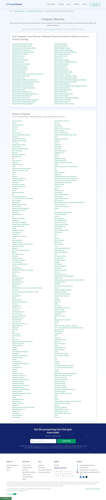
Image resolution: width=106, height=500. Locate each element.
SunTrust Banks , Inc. (60, 348)
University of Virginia (60, 391)
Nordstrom (15, 290)
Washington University (60, 407)
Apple (55, 137)
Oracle (14, 298)
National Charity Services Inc (20, 66)
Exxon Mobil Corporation (18, 210)
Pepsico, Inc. (57, 302)
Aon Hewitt (15, 137)
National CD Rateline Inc (60, 44)
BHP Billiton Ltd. (16, 157)
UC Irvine (14, 371)
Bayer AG (14, 153)
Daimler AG (15, 188)
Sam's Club (15, 330)
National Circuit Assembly (61, 70)
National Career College (18, 78)
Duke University (58, 196)
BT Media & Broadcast (60, 161)
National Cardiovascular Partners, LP (22, 96)
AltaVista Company (59, 131)
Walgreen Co (15, 405)
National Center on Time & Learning (64, 104)
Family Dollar (15, 212)
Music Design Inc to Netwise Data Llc (35, 11)
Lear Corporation (58, 258)
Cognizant (15, 177)
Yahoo (56, 415)
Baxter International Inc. (60, 151)
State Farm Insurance (60, 344)
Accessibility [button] (11, 494)
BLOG (68, 4)
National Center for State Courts (20, 98)
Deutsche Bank (58, 192)
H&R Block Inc (58, 228)
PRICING (61, 4)
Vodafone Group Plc (17, 403)
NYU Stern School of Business (62, 294)
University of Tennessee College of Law (65, 389)
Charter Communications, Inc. (20, 171)
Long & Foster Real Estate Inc (20, 264)
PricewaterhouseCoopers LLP (62, 308)
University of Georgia (18, 383)
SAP (13, 332)
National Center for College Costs (21, 50)
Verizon (56, 399)
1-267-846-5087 (82, 468)
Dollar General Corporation (61, 194)
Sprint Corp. (15, 340)
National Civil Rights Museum (62, 48)
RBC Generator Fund (17, 318)
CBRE (13, 167)
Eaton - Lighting (16, 200)
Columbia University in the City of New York (66, 179)
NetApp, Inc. (15, 286)
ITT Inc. (56, 246)
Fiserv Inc (56, 216)
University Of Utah (17, 391)
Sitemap (56, 465)
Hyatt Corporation (17, 240)
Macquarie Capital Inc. (60, 266)
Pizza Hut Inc (57, 306)
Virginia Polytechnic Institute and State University (67, 401)
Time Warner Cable (17, 358)
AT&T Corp (15, 143)
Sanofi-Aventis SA (59, 330)
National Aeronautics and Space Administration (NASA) (69, 280)
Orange (56, 298)
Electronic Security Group (19, 204)
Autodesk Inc (57, 145)
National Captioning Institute (62, 88)
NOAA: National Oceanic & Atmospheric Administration (27, 288)
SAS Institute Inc (58, 332)
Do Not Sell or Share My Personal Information (45, 471)
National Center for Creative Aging (63, 50)
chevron (14, 173)
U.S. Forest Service (17, 367)
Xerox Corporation (17, 415)
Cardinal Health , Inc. (17, 165)
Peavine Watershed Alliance (19, 302)
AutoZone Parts (16, 147)
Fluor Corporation (59, 218)
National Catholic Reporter (61, 96)
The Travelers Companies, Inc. (20, 356)
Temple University (59, 350)
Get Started (95, 4)
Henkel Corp (15, 234)
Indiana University (17, 242)
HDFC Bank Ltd (58, 232)
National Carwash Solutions (61, 60)
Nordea (56, 288)
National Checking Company (19, 68)
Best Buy (56, 155)
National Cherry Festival (60, 46)
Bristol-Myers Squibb (59, 159)
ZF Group (56, 417)
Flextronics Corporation (18, 218)
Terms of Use (67, 446)
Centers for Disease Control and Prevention (66, 167)
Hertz (55, 234)
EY (55, 210)
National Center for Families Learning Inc (23, 52)
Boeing (56, 157)
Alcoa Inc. (14, 129)
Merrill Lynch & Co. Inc (60, 274)
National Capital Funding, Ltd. (62, 84)
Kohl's (56, 254)
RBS (55, 318)
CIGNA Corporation (59, 173)
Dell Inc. (14, 190)
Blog (8, 470)
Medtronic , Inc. (16, 272)
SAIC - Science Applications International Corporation (68, 328)
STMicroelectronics (17, 346)
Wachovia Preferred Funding (62, 403)
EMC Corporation (16, 206)
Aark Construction (17, 121)
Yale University (16, 417)
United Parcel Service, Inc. (19, 375)
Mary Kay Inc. (57, 268)
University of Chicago (18, 377)
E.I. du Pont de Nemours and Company (22, 198)
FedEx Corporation (17, 214)
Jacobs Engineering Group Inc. (62, 248)
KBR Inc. (14, 252)
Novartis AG (15, 294)
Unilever (56, 371)
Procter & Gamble (59, 310)
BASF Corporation (17, 151)
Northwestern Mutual (60, 292)
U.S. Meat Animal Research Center (63, 367)
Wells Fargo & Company (60, 411)
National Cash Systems (18, 62)
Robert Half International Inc (20, 324)
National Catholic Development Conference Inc (25, 80)
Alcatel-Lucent (58, 127)
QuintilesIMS (57, 314)
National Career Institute (18, 90)
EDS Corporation (58, 200)
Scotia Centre (58, 334)
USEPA (14, 397)
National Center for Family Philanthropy (23, 84)
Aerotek (14, 123)
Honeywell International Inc (19, 236)
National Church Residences (19, 70)
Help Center (41, 468)
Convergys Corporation (18, 184)
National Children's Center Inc (62, 74)
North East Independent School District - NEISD (25, 292)
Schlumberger (16, 334)
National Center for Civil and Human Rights (23, 48)
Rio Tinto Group (16, 322)
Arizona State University (18, 139)
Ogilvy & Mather (16, 296)
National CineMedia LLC (60, 92)
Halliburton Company (18, 230)
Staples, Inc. (57, 342)
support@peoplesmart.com (86, 465)
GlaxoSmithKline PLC (60, 226)
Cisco (13, 175)
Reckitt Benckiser (17, 320)
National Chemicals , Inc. (60, 68)
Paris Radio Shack (17, 300)
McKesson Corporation (60, 270)
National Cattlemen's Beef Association (22, 44)
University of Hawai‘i (59, 383)
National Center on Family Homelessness (65, 52)
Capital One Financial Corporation (63, 163)
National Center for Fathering (20, 54)
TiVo (55, 358)
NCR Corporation (16, 284)
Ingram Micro (57, 242)
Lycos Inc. (14, 266)
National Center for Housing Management (23, 88)
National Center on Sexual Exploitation (22, 104)
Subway (56, 346)
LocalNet (56, 262)
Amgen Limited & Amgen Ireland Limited (65, 135)
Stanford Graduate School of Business (22, 342)
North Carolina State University (62, 290)
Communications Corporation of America (65, 181)
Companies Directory (19, 11)
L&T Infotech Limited (60, 256)
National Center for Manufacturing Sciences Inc (25, 94)
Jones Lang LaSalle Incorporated (21, 250)
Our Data (25, 470)
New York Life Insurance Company (63, 286)
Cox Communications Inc (19, 186)
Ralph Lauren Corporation (19, 316)
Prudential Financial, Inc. (18, 312)
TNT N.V (14, 360)
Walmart (56, 405)
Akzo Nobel (57, 125)
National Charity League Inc (61, 64)
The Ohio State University (61, 354)
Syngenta (14, 350)
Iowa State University (18, 246)
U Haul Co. (57, 364)
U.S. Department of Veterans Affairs (64, 365)
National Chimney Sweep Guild (62, 100)
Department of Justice (18, 192)
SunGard (14, 348)
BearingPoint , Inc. (59, 153)
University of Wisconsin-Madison (63, 393)
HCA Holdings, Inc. (17, 232)
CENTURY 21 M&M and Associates (21, 169)
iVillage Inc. (15, 248)
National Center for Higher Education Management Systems (70, 86)
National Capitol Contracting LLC (21, 76)
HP (55, 236)
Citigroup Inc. (57, 175)
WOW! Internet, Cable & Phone (62, 413)
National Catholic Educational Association (65, 82)
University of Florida (59, 381)
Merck (13, 274)
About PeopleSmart (12, 465)
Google (14, 228)
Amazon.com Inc (16, 133)
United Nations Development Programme (65, 373)
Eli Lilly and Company (60, 204)
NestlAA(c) (57, 284)
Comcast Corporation (18, 181)
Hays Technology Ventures (61, 230)
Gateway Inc (15, 220)
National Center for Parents (61, 102)
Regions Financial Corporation (62, 320)
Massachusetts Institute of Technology (22, 270)
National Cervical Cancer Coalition (63, 72)
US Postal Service (17, 395)
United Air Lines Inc (17, 373)
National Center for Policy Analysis (63, 94)
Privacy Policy (76, 446)
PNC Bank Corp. (16, 308)
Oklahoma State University (61, 296)
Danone (56, 188)
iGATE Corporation (59, 240)
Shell (55, 336)
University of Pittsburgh (60, 387)
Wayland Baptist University (61, 409)
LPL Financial (57, 264)
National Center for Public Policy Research (65, 62)
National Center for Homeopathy (21, 64)
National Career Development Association (65, 78)
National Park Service (18, 282)
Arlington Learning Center (61, 139)
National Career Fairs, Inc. (61, 56)
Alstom (14, 131)
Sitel (13, 338)
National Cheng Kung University (63, 90)
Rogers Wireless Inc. (17, 326)
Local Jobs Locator (17, 262)
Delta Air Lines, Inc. (59, 190)
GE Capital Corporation (60, 220)
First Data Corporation (60, 214)
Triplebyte (57, 362)
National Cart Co (58, 58)
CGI (55, 169)
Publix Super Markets (60, 312)
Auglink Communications (19, 145)
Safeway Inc (15, 328)
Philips (56, 304)
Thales (56, 352)
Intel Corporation (58, 244)
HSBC (13, 238)
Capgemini (15, 163)
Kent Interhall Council (18, 254)
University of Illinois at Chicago (20, 385)
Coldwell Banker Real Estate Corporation (65, 177)
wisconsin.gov (16, 413)
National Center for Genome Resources (22, 86)
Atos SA (56, 143)
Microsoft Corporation (18, 278)
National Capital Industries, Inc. (62, 54)
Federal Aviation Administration (62, 212)
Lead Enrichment (27, 468)
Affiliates (9, 468)
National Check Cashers (60, 66)
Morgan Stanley (58, 278)
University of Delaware (18, 381)
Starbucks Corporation (18, 344)
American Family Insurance (61, 133)
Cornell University (59, 184)
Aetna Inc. (57, 123)
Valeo (55, 397)
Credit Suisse (57, 186)
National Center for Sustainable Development (66, 98)
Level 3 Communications (18, 260)
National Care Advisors (18, 56)
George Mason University (61, 224)
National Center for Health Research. (22, 46)
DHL (13, 194)
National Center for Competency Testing (65, 76)
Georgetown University (18, 226)
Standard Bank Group (60, 340)
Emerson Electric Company (61, 206)
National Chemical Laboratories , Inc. (22, 92)
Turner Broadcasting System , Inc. (21, 364)
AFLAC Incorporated (17, 125)
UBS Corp (14, 369)
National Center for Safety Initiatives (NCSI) (23, 102)
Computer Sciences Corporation (63, 183)
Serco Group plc (16, 336)
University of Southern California (21, 389)
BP (13, 159)
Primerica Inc (15, 310)
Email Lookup (26, 474)
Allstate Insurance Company (61, 129)
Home (11, 11)
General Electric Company (19, 222)
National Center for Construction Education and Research (27, 74)
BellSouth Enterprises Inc (19, 155)
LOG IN (85, 4)
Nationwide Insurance (60, 282)
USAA (55, 395)
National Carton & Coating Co (20, 60)
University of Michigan (60, 385)
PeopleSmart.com (39, 448)
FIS (13, 216)
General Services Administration (20, 224)
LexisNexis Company (60, 260)
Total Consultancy (17, 362)
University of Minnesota (18, 387)
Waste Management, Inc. (19, 409)
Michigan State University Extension (64, 276)
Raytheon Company (59, 316)
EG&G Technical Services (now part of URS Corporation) (69, 202)
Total (55, 360)
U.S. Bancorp (15, 365)
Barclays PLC (57, 149)
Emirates (56, 208)
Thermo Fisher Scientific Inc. (62, 356)
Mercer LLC (57, 272)
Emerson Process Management (20, 208)
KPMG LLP (15, 256)
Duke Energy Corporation (19, 196)
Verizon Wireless (16, 401)
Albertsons (15, 127)
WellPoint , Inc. (16, 411)
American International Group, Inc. (21, 135)
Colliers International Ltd (18, 179)
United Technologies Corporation (63, 375)
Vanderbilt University (17, 399)
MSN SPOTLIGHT (17, 280)
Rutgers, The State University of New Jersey (66, 326)
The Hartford (15, 354)
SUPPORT (76, 4)
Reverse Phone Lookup (29, 472)
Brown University (16, 161)
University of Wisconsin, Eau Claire (21, 393)
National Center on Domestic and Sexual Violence (25, 82)
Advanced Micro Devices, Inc (62, 121)
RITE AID (56, 322)
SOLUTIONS (51, 4)
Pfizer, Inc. (15, 304)
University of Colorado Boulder (20, 379)
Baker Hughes (58, 147)
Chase (56, 171)
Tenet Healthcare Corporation (20, 352)
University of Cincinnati (60, 377)
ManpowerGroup (16, 268)
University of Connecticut (61, 379)
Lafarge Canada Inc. (17, 258)
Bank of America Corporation (20, 149)
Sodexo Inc (57, 338)
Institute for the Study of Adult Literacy (22, 244)
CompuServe (15, 183)
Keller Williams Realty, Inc (61, 252)
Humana (56, 238)
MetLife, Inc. (15, 276)
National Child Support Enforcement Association (25, 100)
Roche (56, 324)
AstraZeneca (57, 141)
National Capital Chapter (18, 72)
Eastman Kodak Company (61, 198)
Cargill (56, 165)
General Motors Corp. (60, 222)
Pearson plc (57, 300)
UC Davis (56, 369)
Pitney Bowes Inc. (17, 306)
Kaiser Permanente (59, 250)
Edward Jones (15, 202)
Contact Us (41, 465)
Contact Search (26, 465)
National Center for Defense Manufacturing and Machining (70, 80)
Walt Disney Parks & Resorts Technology (23, 407)
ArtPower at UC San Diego (19, 141)
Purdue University (17, 314)
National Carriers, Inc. (18, 58)
